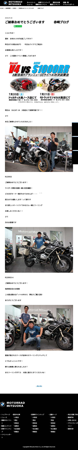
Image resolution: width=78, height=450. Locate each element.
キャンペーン (31, 2)
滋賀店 (16, 426)
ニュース (29, 4)
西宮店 (16, 423)
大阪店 (16, 417)
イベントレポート (68, 4)
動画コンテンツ (55, 4)
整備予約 (71, 417)
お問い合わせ (72, 420)
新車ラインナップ (44, 2)
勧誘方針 (71, 429)
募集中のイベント (41, 4)
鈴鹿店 (16, 432)
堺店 (15, 420)
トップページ (5, 414)
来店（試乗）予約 (73, 414)
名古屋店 (17, 429)
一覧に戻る (39, 386)
